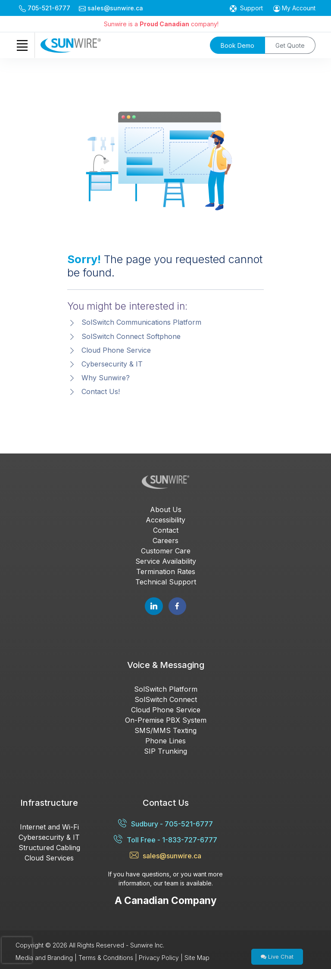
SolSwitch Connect (165, 699)
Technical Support (165, 582)
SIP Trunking (165, 751)
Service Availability (165, 561)
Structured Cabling (49, 847)
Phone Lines (165, 740)
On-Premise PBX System (165, 720)
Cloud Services (49, 858)
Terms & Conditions (105, 957)
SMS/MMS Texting (165, 730)
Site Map (196, 957)
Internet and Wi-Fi (49, 827)
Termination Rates (165, 571)
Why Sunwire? (105, 377)
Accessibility (165, 520)
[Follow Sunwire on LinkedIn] (153, 606)
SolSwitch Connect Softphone (131, 336)
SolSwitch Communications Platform (141, 322)
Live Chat (277, 956)
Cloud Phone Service (116, 350)
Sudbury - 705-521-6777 (165, 823)
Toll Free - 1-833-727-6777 (165, 839)
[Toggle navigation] (22, 45)
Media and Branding (44, 957)
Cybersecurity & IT (112, 364)
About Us (165, 509)
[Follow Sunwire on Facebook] (177, 606)
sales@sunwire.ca (165, 855)
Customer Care (165, 551)
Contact (165, 530)
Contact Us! (100, 391)
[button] (294, 8)
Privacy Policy (159, 957)
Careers (165, 540)
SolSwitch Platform (165, 689)
